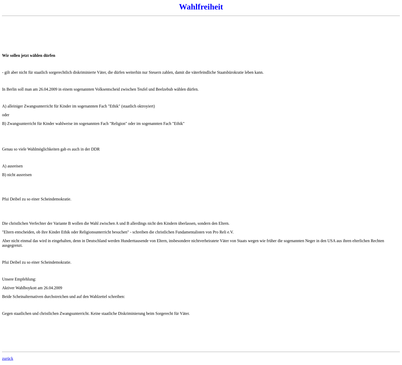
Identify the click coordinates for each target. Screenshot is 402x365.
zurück (7, 358)
